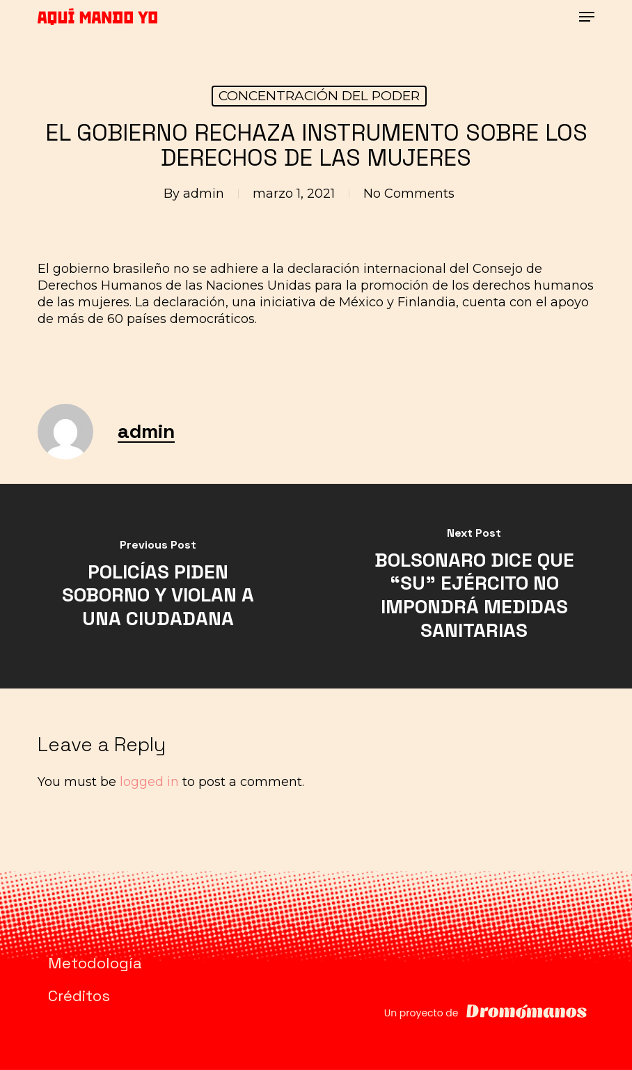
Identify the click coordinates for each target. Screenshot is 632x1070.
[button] (586, 17)
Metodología (95, 963)
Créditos (79, 995)
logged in (149, 781)
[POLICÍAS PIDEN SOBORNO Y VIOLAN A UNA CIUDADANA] (158, 586)
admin (203, 193)
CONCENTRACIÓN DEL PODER (319, 96)
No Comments (409, 193)
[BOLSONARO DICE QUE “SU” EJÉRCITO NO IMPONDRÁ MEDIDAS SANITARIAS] (474, 586)
